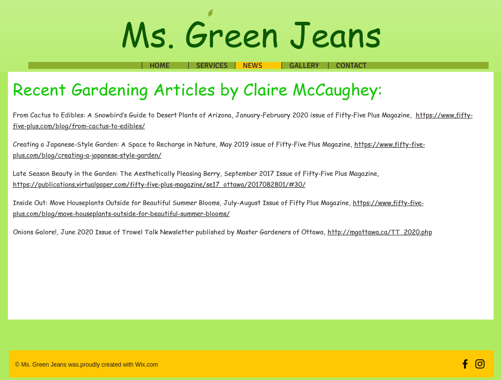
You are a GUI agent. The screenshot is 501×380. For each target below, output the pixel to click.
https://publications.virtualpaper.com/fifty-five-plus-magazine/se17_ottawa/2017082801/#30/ (159, 184)
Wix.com (145, 364)
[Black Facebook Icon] (465, 364)
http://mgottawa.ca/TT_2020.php (380, 231)
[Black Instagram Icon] (480, 364)
